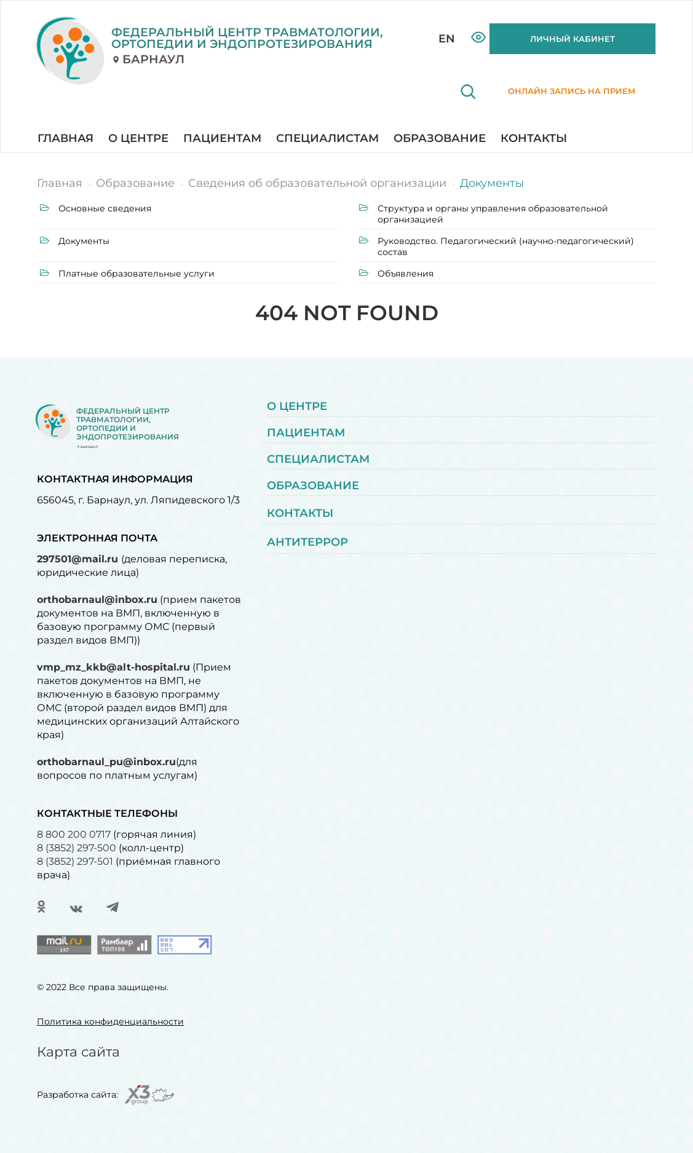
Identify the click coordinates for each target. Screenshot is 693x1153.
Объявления (396, 273)
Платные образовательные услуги (127, 273)
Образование (440, 138)
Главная (65, 138)
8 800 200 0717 (74, 834)
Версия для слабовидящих (478, 37)
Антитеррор (307, 542)
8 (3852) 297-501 (75, 861)
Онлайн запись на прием (555, 98)
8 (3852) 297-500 (76, 848)
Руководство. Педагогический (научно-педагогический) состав (496, 246)
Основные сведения (95, 208)
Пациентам (222, 138)
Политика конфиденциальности (110, 1021)
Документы (74, 240)
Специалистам (327, 138)
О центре (138, 138)
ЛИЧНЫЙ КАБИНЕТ (572, 39)
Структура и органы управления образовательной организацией (483, 214)
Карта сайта (78, 1052)
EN (446, 38)
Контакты (534, 138)
